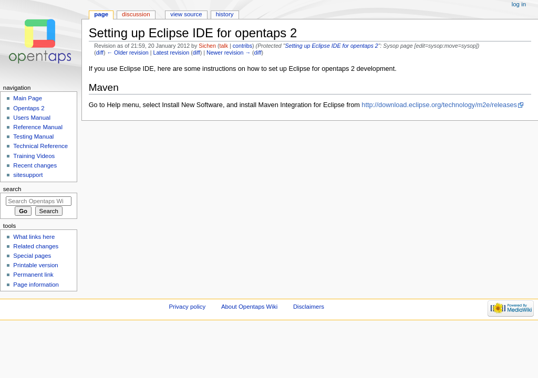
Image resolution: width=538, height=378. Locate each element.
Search (12, 189)
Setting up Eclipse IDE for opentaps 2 (331, 46)
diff (100, 52)
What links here (34, 237)
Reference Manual (38, 127)
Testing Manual (33, 136)
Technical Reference (40, 146)
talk (223, 46)
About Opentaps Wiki (249, 306)
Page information (36, 284)
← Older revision (127, 52)
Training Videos (34, 156)
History (225, 14)
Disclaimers (308, 306)
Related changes (35, 246)
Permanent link (33, 274)
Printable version (35, 265)
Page (101, 14)
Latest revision (171, 52)
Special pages (32, 256)
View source (186, 14)
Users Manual (31, 117)
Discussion (136, 14)
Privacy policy (187, 306)
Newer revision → (228, 52)
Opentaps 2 (28, 108)
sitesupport (28, 175)
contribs (242, 46)
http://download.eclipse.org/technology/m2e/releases (439, 105)
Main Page (27, 98)
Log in (519, 4)
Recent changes (35, 165)
